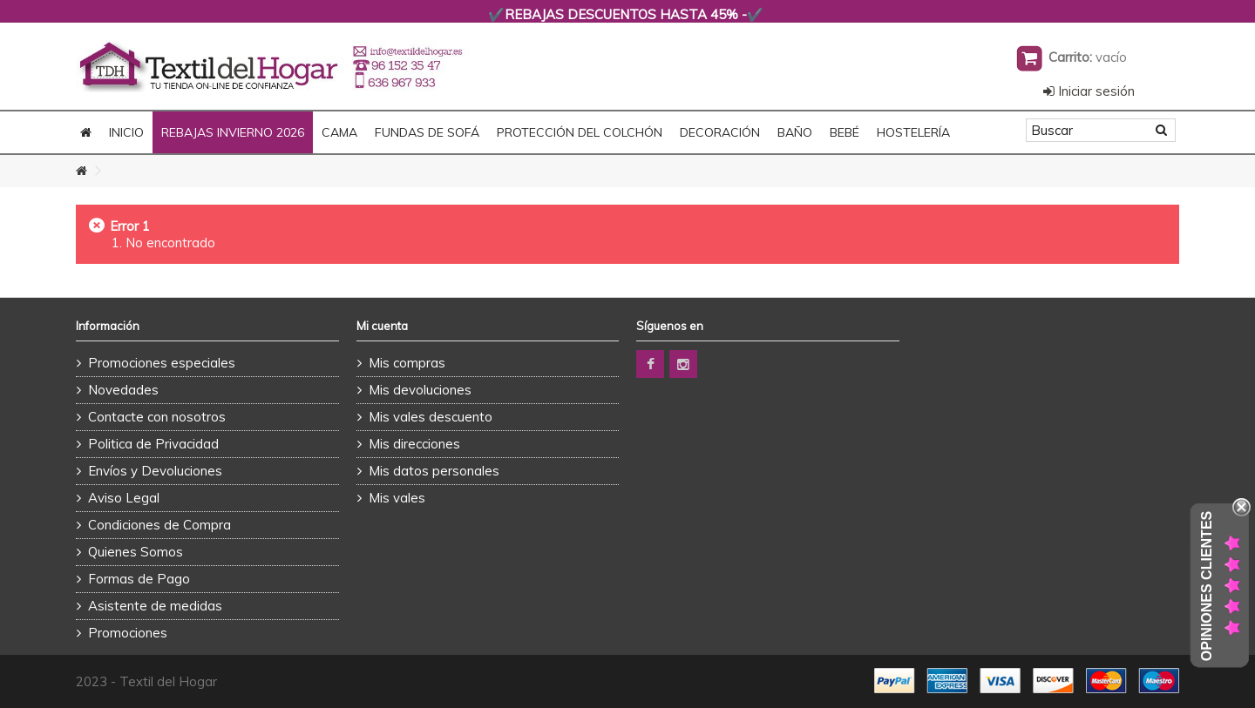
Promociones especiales (161, 362)
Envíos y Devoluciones (155, 470)
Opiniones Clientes (1206, 586)
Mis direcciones (414, 443)
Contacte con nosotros (157, 416)
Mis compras (407, 362)
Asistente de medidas (155, 605)
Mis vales (397, 497)
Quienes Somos (135, 551)
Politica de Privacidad (153, 443)
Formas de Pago (139, 578)
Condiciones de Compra (159, 524)
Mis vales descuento (430, 416)
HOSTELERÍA (913, 132)
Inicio (126, 132)
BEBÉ (844, 132)
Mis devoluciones (420, 389)
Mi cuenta (382, 326)
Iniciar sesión (1089, 91)
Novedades (123, 389)
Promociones (127, 632)
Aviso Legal (123, 497)
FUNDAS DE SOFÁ (427, 132)
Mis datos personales (434, 470)
